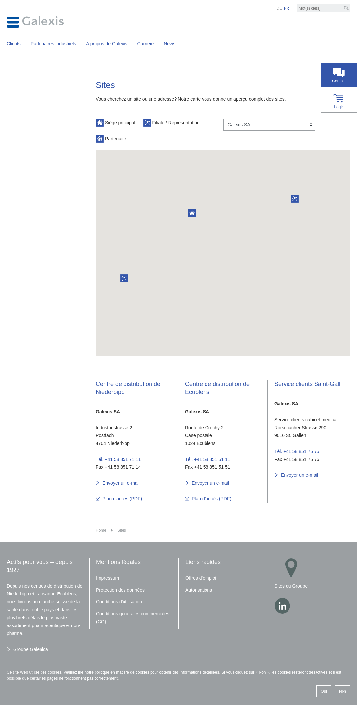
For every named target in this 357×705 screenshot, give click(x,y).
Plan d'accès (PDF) (122, 498)
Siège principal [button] (115, 123)
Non (342, 691)
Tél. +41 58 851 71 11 (118, 459)
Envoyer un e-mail (121, 483)
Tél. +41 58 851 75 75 (296, 451)
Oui (324, 691)
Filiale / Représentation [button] (171, 123)
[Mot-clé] (323, 8)
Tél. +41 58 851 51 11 (207, 459)
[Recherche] (346, 8)
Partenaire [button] (111, 139)
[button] (295, 199)
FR (286, 8)
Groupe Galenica (30, 649)
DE (279, 8)
